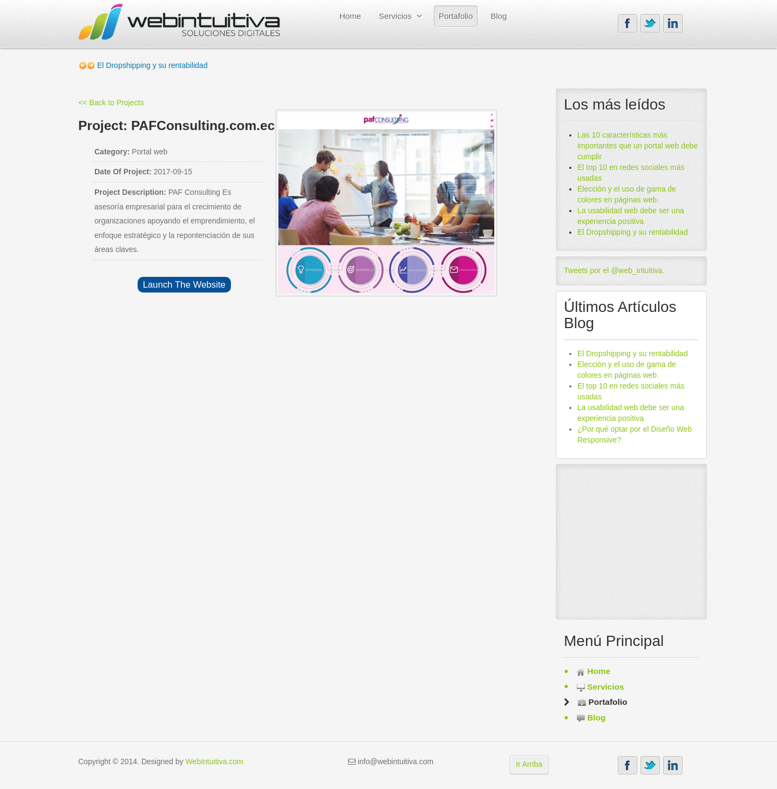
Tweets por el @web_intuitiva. (614, 270)
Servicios (395, 16)
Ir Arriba (529, 764)
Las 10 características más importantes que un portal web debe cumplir (637, 146)
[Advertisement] (631, 539)
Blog (498, 16)
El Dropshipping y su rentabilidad (632, 232)
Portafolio (456, 16)
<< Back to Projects (111, 102)
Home (350, 16)
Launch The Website (184, 285)
